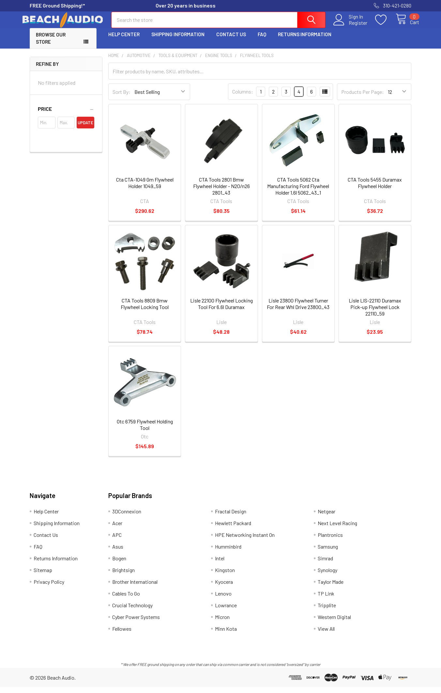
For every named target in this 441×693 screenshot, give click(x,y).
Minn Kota (226, 634)
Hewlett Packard (233, 529)
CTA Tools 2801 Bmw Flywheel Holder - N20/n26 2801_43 (221, 191)
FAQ (262, 40)
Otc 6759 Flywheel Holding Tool (145, 430)
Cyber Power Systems (136, 623)
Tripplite (327, 611)
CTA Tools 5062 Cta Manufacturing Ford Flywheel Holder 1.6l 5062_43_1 (298, 191)
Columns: (242, 97)
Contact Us (231, 40)
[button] (66, 115)
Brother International (135, 587)
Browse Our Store (51, 44)
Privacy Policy (49, 587)
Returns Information (304, 40)
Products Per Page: (362, 98)
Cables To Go (126, 599)
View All (326, 634)
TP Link (326, 599)
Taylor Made (330, 587)
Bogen (119, 564)
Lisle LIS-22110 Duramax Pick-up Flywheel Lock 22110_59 (375, 312)
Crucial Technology (132, 611)
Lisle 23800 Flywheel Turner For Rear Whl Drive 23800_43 (298, 309)
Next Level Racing (337, 529)
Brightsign (123, 576)
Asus (117, 552)
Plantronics (330, 541)
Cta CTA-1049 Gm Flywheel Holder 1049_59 (145, 188)
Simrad (325, 564)
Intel (219, 564)
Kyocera (224, 587)
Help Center (124, 40)
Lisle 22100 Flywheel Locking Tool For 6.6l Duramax (221, 309)
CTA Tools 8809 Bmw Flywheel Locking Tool (145, 309)
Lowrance (226, 611)
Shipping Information (178, 40)
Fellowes (121, 634)
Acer (117, 529)
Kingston (225, 576)
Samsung (328, 552)
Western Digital (334, 623)
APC (117, 541)
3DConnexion (126, 517)
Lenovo (223, 599)
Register (350, 26)
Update (85, 128)
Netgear (326, 517)
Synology (327, 576)
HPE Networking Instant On (245, 541)
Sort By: (121, 98)
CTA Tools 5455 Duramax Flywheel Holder (375, 188)
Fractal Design (230, 517)
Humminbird (228, 552)
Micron (222, 623)
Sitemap (43, 576)
